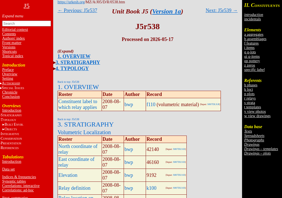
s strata (249, 103)
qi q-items (252, 56)
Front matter (11, 43)
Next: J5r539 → (222, 10)
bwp (128, 104)
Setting (7, 78)
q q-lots (250, 52)
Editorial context (15, 30)
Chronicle (9, 92)
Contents (9, 34)
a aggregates (254, 34)
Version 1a (166, 11)
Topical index (12, 56)
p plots (249, 94)
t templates (252, 107)
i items (249, 48)
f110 (151, 104)
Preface (8, 70)
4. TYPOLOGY (72, 68)
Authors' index (13, 38)
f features (251, 43)
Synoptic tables (14, 181)
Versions (8, 47)
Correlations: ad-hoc (18, 190)
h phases (250, 85)
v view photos (255, 111)
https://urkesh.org (71, 2)
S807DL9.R (213, 104)
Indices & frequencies (19, 177)
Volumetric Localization (84, 132)
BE (13, 124)
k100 (151, 188)
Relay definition (74, 188)
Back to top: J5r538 (68, 81)
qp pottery (252, 61)
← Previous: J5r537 (77, 10)
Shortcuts (9, 52)
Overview (9, 74)
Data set (8, 169)
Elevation (67, 175)
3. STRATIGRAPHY (78, 62)
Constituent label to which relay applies (77, 104)
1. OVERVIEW (74, 56)
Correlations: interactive (21, 186)
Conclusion (11, 97)
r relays (250, 98)
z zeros (249, 65)
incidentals (252, 19)
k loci (248, 89)
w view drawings (257, 116)
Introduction (11, 110)
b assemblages (255, 39)
